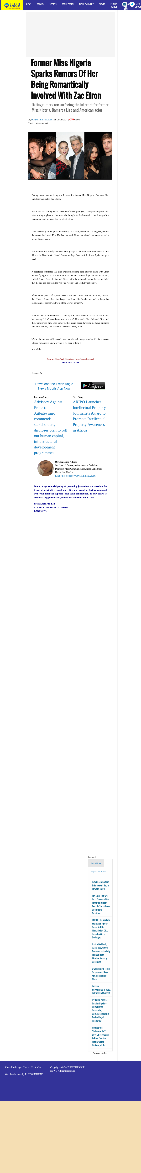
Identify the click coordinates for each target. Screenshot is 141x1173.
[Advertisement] (65, 34)
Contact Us (28, 1067)
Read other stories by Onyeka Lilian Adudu (75, 475)
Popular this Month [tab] (98, 871)
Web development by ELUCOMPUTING (24, 1074)
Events (102, 4)
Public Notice (113, 5)
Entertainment (86, 4)
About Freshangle (13, 1067)
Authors (38, 1067)
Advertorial (68, 4)
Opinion (40, 4)
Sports (53, 4)
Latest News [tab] (96, 863)
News (28, 4)
